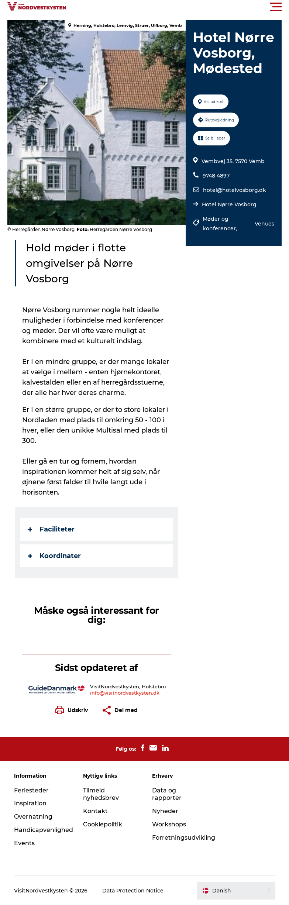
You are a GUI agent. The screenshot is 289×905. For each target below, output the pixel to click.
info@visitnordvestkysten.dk (124, 693)
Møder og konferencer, (220, 224)
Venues (264, 223)
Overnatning (33, 816)
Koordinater (54, 556)
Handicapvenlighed (43, 829)
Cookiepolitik (102, 824)
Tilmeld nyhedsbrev (101, 794)
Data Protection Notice (133, 890)
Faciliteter (51, 529)
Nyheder (165, 811)
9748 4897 (216, 175)
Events (24, 843)
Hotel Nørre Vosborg (229, 204)
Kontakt (95, 811)
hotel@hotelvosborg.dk (234, 190)
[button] (178, 7)
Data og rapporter (167, 794)
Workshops (169, 824)
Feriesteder (31, 790)
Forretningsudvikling (183, 837)
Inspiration (30, 803)
